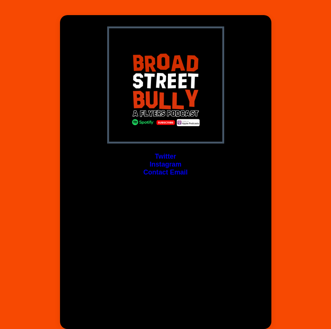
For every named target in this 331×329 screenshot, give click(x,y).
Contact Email (165, 172)
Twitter (165, 156)
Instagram (165, 164)
